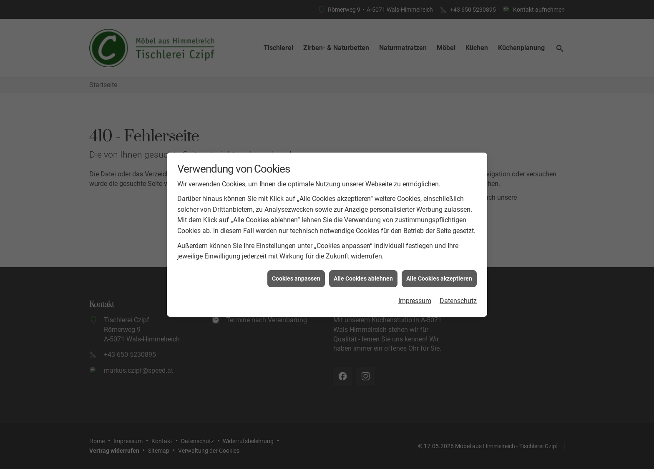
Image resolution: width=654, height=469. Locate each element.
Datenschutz (458, 298)
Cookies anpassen (296, 275)
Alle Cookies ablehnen (363, 275)
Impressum (414, 298)
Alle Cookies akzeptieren (439, 275)
